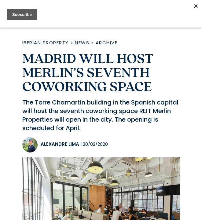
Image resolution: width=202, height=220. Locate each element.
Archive (107, 42)
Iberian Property (45, 42)
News (82, 42)
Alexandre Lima (60, 144)
